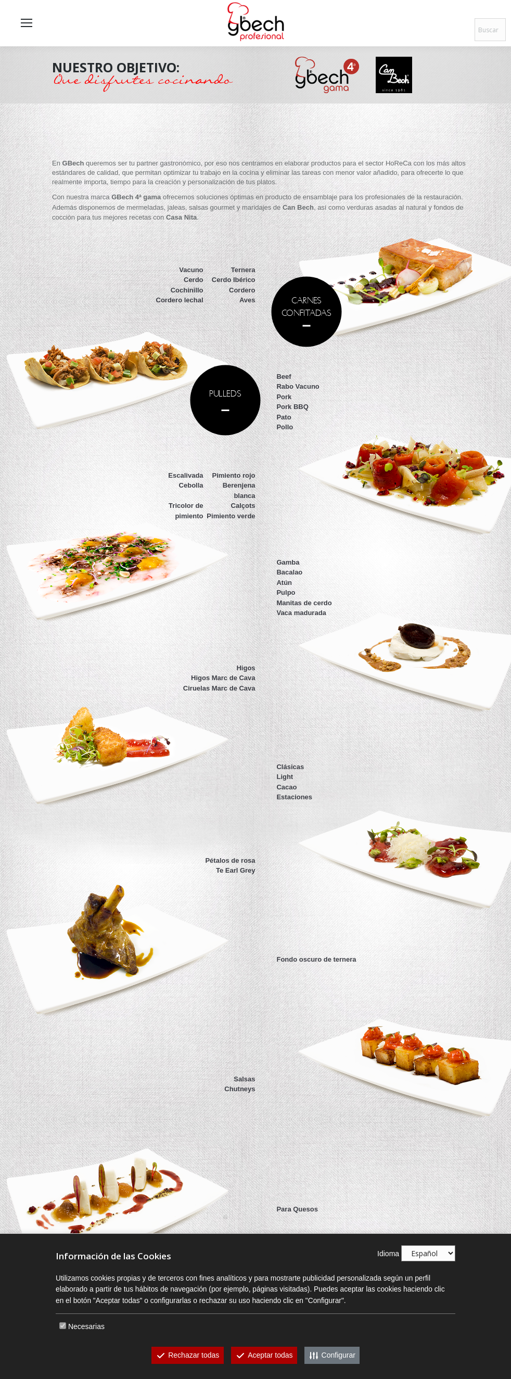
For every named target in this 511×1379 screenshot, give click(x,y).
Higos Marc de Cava (223, 678)
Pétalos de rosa (230, 860)
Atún (284, 582)
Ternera (243, 270)
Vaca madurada (301, 613)
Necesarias (86, 1326)
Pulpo (285, 592)
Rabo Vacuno (297, 386)
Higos (245, 668)
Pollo (284, 427)
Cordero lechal (179, 300)
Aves (247, 300)
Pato (283, 417)
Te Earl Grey (236, 870)
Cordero (242, 290)
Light (284, 777)
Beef (283, 376)
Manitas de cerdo (303, 603)
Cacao (286, 787)
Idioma (388, 1253)
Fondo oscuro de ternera (316, 959)
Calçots (243, 505)
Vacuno (191, 270)
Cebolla (191, 485)
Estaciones (294, 797)
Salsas (244, 1079)
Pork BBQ (292, 407)
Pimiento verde (231, 516)
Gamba (287, 562)
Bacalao (289, 572)
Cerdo (193, 280)
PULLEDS (226, 393)
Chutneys (239, 1089)
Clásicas (290, 767)
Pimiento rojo (234, 475)
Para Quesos (297, 1209)
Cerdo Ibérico (234, 280)
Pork (283, 397)
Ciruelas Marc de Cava (219, 688)
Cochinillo (187, 290)
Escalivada (185, 475)
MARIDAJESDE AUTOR (225, 1216)
